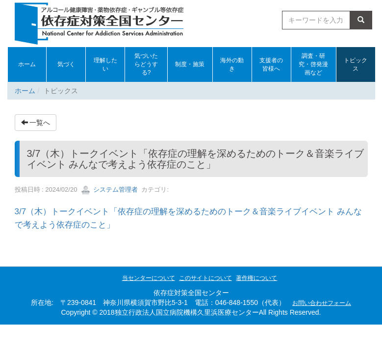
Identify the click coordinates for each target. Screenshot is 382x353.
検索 (360, 20)
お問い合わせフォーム (321, 303)
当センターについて (148, 278)
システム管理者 (109, 189)
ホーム (25, 91)
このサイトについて (205, 278)
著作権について (256, 278)
